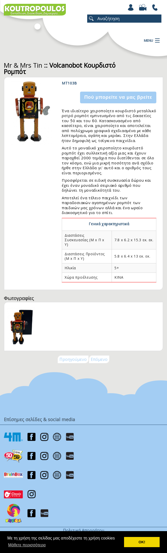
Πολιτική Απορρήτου (83, 530)
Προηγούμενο (73, 359)
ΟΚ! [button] (142, 542)
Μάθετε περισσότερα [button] (27, 545)
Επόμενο (99, 359)
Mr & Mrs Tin (23, 65)
